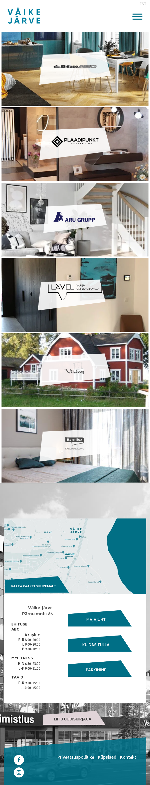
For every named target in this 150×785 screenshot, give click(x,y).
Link (75, 69)
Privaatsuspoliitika (75, 757)
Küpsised (107, 757)
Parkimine (96, 670)
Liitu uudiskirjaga (72, 719)
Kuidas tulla (95, 645)
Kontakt (128, 757)
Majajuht (96, 620)
